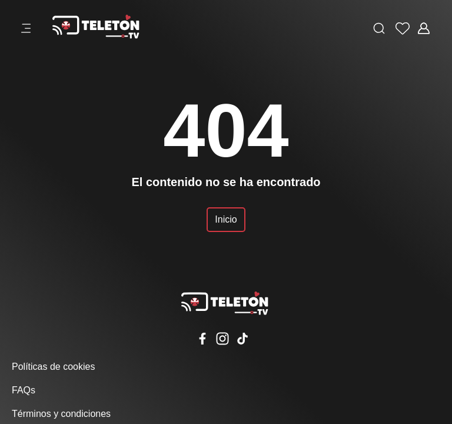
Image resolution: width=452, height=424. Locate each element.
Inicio (226, 219)
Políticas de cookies (53, 367)
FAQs (23, 390)
